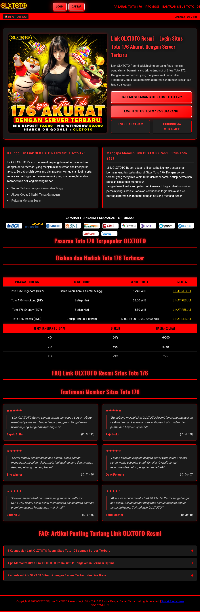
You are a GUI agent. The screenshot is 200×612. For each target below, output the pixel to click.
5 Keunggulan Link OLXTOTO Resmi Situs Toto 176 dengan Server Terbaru (58, 550)
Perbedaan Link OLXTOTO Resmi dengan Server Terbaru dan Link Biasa (56, 575)
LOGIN (60, 6)
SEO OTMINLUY (100, 605)
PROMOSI (152, 6)
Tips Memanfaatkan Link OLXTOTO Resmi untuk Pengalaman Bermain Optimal (61, 563)
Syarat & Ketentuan (172, 601)
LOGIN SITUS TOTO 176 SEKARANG (151, 111)
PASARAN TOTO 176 (128, 6)
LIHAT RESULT (182, 291)
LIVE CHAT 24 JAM (130, 124)
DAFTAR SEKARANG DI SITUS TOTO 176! (151, 97)
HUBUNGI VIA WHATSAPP (172, 126)
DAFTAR (77, 6)
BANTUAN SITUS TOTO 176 (181, 6)
